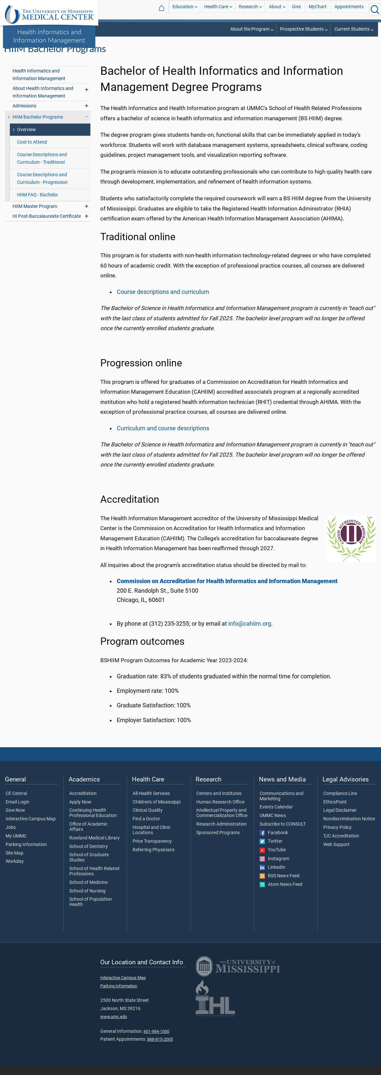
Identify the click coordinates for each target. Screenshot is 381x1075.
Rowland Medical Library (94, 847)
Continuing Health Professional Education (93, 822)
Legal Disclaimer (340, 819)
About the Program (250, 29)
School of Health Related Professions (94, 880)
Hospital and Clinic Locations (152, 839)
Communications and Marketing (281, 805)
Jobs (11, 836)
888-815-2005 (160, 1048)
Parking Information (26, 853)
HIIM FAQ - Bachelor (37, 204)
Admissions (24, 115)
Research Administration (221, 833)
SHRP (208, 43)
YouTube (273, 859)
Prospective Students (302, 29)
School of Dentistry (88, 855)
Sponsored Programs (218, 841)
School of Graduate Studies (89, 867)
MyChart (318, 9)
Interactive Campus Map (31, 828)
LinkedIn (272, 876)
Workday (15, 870)
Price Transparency (152, 850)
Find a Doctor (146, 828)
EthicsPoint (335, 811)
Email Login (17, 811)
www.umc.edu (113, 1025)
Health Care (216, 9)
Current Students (351, 29)
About (275, 9)
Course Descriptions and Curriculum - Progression (42, 187)
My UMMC (16, 845)
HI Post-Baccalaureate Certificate (47, 225)
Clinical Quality (148, 819)
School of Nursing (87, 900)
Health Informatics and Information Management (49, 35)
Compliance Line (340, 802)
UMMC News (273, 824)
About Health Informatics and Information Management (43, 101)
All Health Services (151, 802)
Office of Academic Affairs (88, 836)
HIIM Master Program (35, 215)
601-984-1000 (156, 1040)
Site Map (14, 862)
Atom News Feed (281, 893)
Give (296, 9)
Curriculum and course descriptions (163, 437)
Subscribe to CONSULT (283, 833)
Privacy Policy (337, 836)
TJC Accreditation (341, 845)
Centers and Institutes (218, 802)
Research (248, 9)
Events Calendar (276, 816)
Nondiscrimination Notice (349, 828)
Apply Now (80, 811)
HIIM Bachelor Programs (352, 43)
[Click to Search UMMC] (375, 9)
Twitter (271, 850)
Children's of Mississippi (156, 811)
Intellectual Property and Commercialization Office (221, 822)
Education (183, 9)
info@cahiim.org (249, 632)
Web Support (336, 853)
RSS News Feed (280, 885)
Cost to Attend (32, 151)
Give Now (15, 819)
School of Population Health (90, 911)
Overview (26, 138)
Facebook (274, 841)
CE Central (16, 802)
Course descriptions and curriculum (163, 300)
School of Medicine (88, 891)
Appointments (349, 9)
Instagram (274, 867)
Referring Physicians (154, 859)
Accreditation (83, 802)
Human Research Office (220, 811)
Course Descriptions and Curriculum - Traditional (42, 167)
